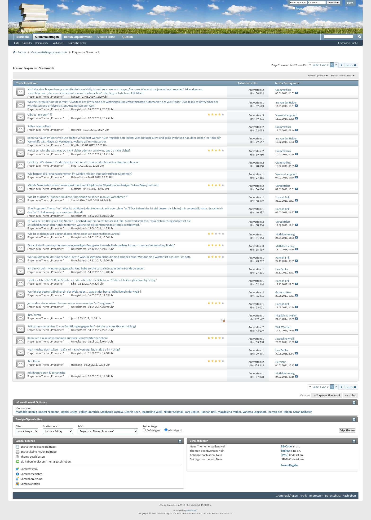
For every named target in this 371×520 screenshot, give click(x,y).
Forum (22, 52)
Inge (73, 165)
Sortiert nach (51, 426)
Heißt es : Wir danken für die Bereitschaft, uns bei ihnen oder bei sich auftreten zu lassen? (83, 162)
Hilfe (350, 3)
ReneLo (75, 96)
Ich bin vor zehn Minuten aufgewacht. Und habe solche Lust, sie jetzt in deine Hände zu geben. (86, 268)
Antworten (244, 83)
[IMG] (284, 455)
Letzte (351, 65)
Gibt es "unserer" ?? (40, 114)
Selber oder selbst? (39, 126)
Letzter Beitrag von (287, 83)
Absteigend (173, 430)
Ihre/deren (34, 314)
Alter (19, 426)
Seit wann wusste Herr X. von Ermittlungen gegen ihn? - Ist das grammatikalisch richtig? (81, 326)
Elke (73, 283)
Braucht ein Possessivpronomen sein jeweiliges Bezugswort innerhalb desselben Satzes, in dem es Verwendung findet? (101, 245)
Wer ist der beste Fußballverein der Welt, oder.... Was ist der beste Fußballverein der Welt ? (84, 291)
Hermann (76, 364)
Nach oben (350, 395)
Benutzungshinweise (78, 37)
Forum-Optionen (316, 75)
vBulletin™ (192, 510)
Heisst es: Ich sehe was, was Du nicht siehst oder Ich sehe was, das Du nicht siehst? (78, 150)
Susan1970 (77, 200)
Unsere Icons (106, 37)
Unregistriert (78, 109)
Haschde (76, 129)
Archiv (303, 495)
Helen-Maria (78, 177)
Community (41, 43)
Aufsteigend (152, 430)
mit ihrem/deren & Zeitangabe (46, 372)
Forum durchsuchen (341, 75)
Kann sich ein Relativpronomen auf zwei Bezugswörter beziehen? (67, 338)
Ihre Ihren (33, 361)
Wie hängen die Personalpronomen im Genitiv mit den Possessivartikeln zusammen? (79, 173)
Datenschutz (332, 495)
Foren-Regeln (289, 465)
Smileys (286, 450)
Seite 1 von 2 (321, 65)
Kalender (27, 43)
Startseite (23, 37)
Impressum (316, 495)
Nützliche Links (77, 43)
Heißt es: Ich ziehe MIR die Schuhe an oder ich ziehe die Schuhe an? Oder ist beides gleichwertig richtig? (92, 280)
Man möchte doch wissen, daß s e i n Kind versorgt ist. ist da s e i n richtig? (73, 349)
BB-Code (286, 446)
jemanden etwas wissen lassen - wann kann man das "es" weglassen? (70, 303)
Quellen (127, 37)
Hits (255, 83)
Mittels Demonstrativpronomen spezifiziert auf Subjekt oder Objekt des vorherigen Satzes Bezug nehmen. (93, 185)
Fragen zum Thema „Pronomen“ (46, 96)
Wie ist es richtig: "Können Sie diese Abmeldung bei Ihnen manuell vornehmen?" (77, 197)
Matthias (76, 189)
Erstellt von (30, 83)
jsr (72, 318)
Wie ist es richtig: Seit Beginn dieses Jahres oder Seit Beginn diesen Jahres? (73, 233)
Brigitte (75, 145)
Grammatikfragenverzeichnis (49, 52)
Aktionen (58, 43)
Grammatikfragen (47, 37)
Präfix (81, 426)
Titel (19, 83)
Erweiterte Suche (348, 43)
